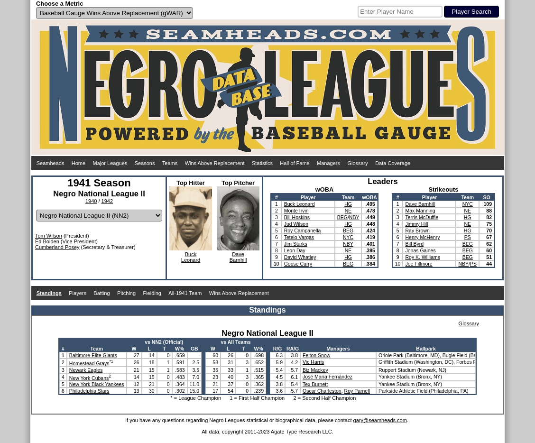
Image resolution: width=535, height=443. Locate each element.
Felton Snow (316, 355)
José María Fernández (327, 376)
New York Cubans (89, 377)
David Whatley (300, 257)
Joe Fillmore (418, 264)
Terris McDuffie (421, 217)
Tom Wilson (48, 236)
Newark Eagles (86, 370)
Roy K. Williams (422, 257)
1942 (107, 201)
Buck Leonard (299, 204)
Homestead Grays (89, 363)
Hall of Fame (294, 163)
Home (78, 163)
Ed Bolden (47, 241)
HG (348, 204)
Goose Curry (298, 264)
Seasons (145, 163)
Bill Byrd (414, 244)
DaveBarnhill (238, 257)
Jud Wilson (296, 224)
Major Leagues (110, 163)
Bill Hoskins (297, 217)
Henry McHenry (422, 237)
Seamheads (51, 163)
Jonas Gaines (420, 250)
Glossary (357, 163)
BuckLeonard (190, 257)
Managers (328, 163)
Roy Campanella (302, 230)
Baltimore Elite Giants (93, 355)
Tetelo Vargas (299, 237)
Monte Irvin (296, 210)
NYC (348, 237)
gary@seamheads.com (380, 420)
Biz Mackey (315, 370)
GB (194, 348)
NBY (354, 217)
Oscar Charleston (322, 391)
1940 (91, 201)
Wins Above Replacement (215, 163)
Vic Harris (313, 362)
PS (467, 237)
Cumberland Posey (57, 247)
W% (179, 348)
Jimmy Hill (416, 224)
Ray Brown (417, 230)
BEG (342, 217)
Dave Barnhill (419, 204)
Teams (169, 163)
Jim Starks (295, 244)
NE (348, 210)
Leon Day (294, 250)
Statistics (262, 163)
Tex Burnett (315, 384)
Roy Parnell (357, 391)
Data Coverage (392, 163)
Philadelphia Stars (89, 391)
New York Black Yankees (96, 384)
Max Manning (420, 210)
